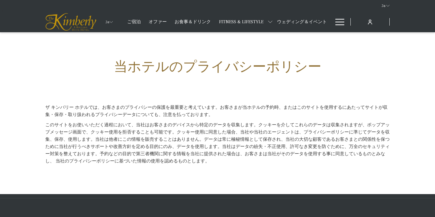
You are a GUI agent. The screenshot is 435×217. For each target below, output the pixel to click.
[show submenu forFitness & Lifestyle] (270, 21)
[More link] (337, 21)
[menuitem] (134, 21)
